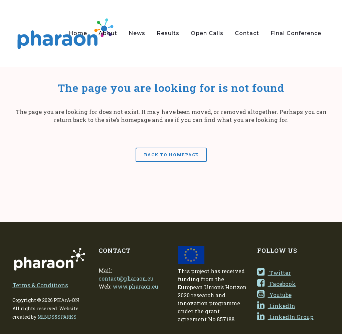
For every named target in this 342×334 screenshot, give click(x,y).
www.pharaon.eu (135, 286)
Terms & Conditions (40, 285)
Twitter (274, 273)
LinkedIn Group (285, 317)
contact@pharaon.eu (126, 278)
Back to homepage (171, 155)
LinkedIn (276, 306)
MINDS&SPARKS (56, 317)
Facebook (276, 284)
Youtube (274, 295)
